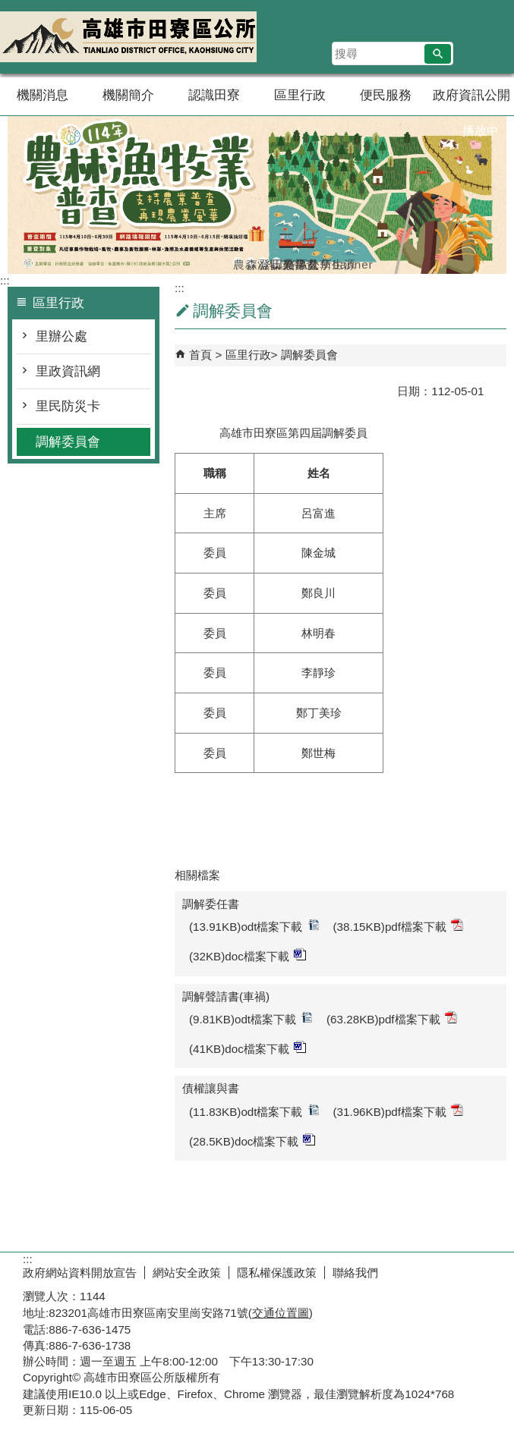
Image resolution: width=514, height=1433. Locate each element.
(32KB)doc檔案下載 (247, 955)
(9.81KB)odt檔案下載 (251, 1018)
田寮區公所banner (276, 262)
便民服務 (386, 95)
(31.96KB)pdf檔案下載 (398, 1111)
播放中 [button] (480, 130)
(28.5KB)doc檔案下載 (252, 1140)
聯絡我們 (355, 1272)
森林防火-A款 (250, 262)
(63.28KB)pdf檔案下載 (391, 1018)
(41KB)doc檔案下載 (247, 1048)
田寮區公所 (128, 36)
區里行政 (300, 95)
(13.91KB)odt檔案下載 (254, 926)
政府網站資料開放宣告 (80, 1272)
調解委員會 (68, 442)
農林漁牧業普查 (237, 262)
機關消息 (42, 95)
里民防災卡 (68, 406)
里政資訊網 (68, 371)
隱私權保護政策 (277, 1272)
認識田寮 (214, 95)
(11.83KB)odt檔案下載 (254, 1111)
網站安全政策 (187, 1272)
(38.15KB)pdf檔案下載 (398, 926)
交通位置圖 (280, 1312)
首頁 (200, 354)
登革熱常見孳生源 (263, 262)
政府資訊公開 (471, 95)
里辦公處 (61, 336)
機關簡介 (128, 95)
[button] (437, 54)
